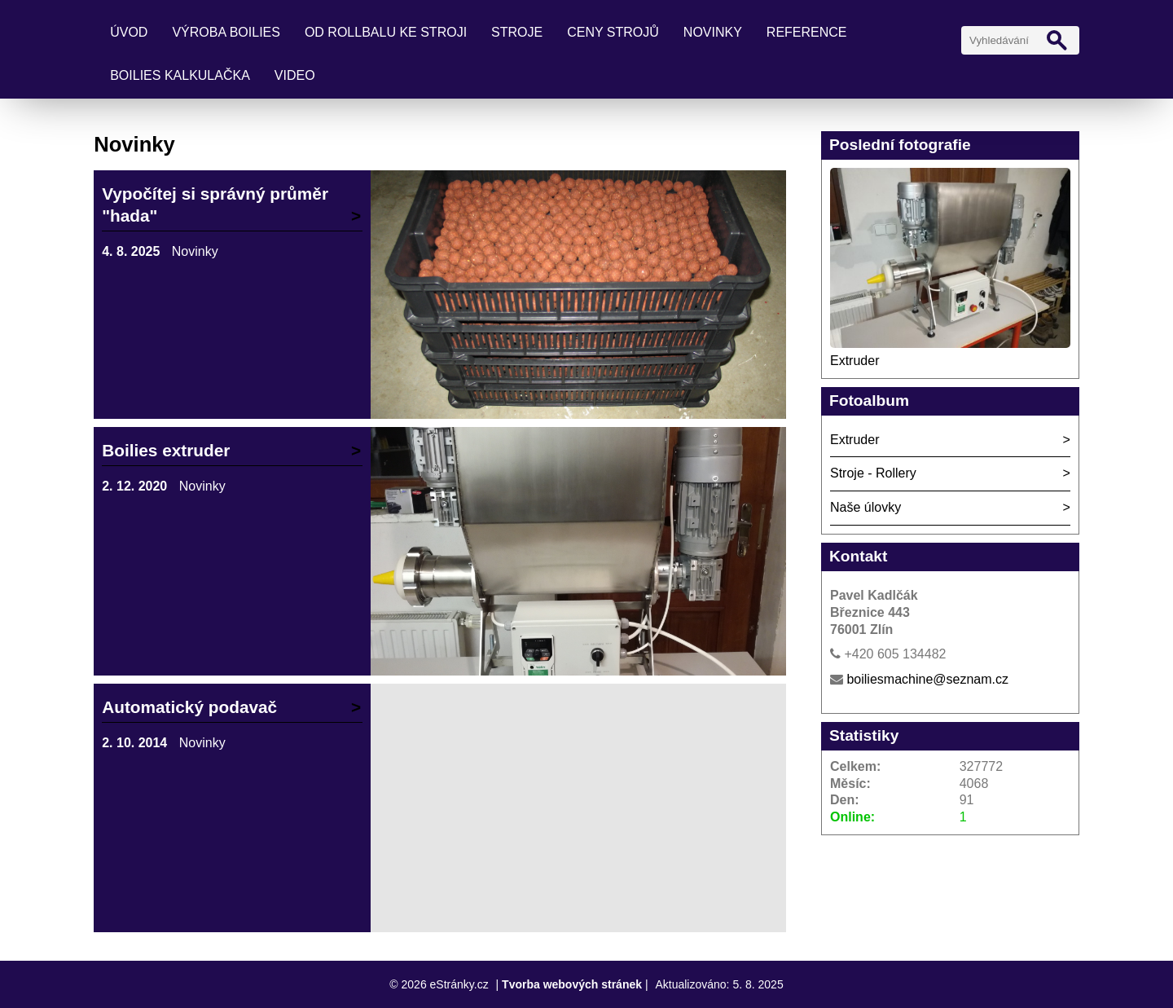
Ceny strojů (613, 32)
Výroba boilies (226, 32)
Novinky (712, 32)
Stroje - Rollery (873, 473)
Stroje (517, 32)
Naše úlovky (865, 507)
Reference (807, 32)
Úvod (128, 32)
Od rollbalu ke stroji (386, 32)
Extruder (854, 361)
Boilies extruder (166, 450)
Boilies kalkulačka (180, 75)
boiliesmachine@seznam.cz (927, 679)
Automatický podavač (189, 707)
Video (295, 75)
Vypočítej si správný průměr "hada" (215, 204)
